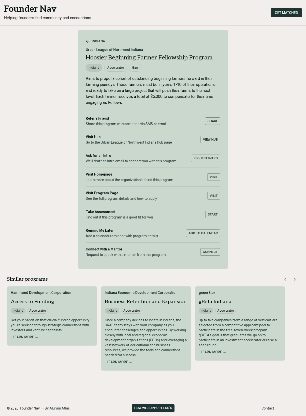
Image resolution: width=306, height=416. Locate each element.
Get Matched (286, 13)
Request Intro (206, 158)
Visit (214, 177)
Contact (268, 408)
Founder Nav (30, 9)
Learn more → (25, 337)
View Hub (210, 139)
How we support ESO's (153, 408)
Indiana (95, 41)
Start (213, 214)
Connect (210, 252)
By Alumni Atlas (57, 408)
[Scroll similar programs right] (294, 279)
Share (213, 121)
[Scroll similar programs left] (285, 279)
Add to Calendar (203, 233)
